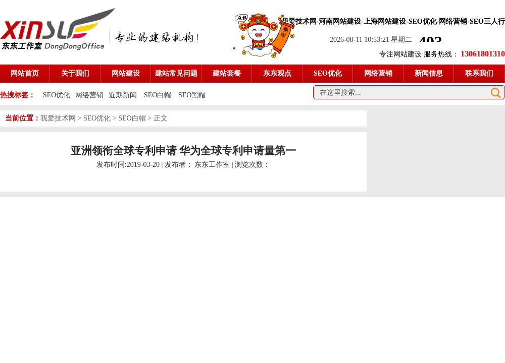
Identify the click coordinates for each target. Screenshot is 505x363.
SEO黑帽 (192, 95)
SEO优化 (56, 95)
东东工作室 (212, 164)
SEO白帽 (158, 95)
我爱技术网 (58, 118)
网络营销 (89, 95)
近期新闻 (123, 95)
